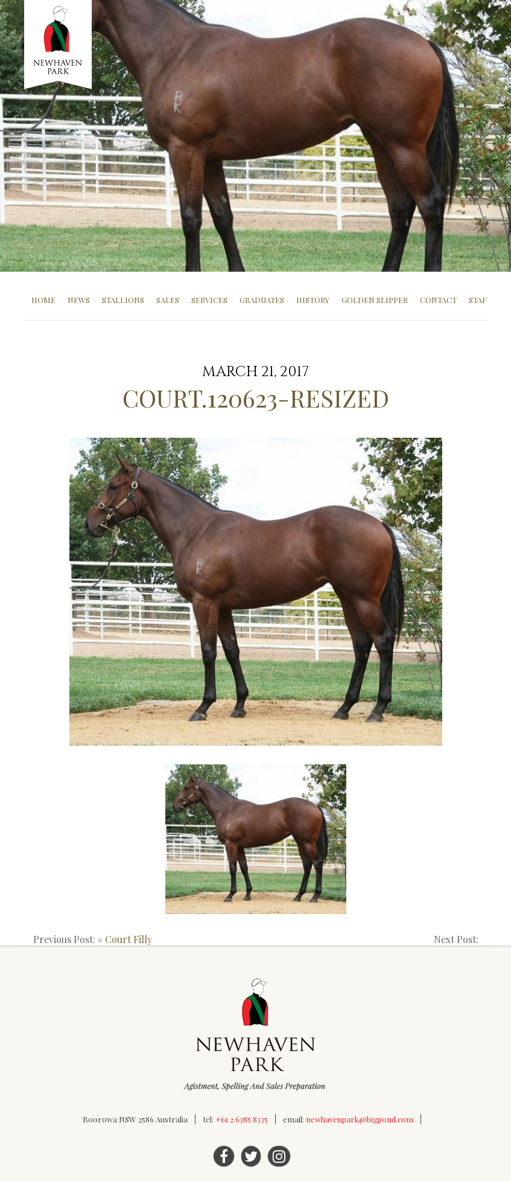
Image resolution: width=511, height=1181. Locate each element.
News (79, 300)
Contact (438, 300)
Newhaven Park (59, 45)
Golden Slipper (374, 300)
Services (209, 300)
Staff (480, 300)
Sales (167, 300)
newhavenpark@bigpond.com (359, 1119)
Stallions (123, 300)
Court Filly (128, 939)
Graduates (262, 300)
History (312, 300)
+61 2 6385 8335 (241, 1119)
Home (43, 300)
